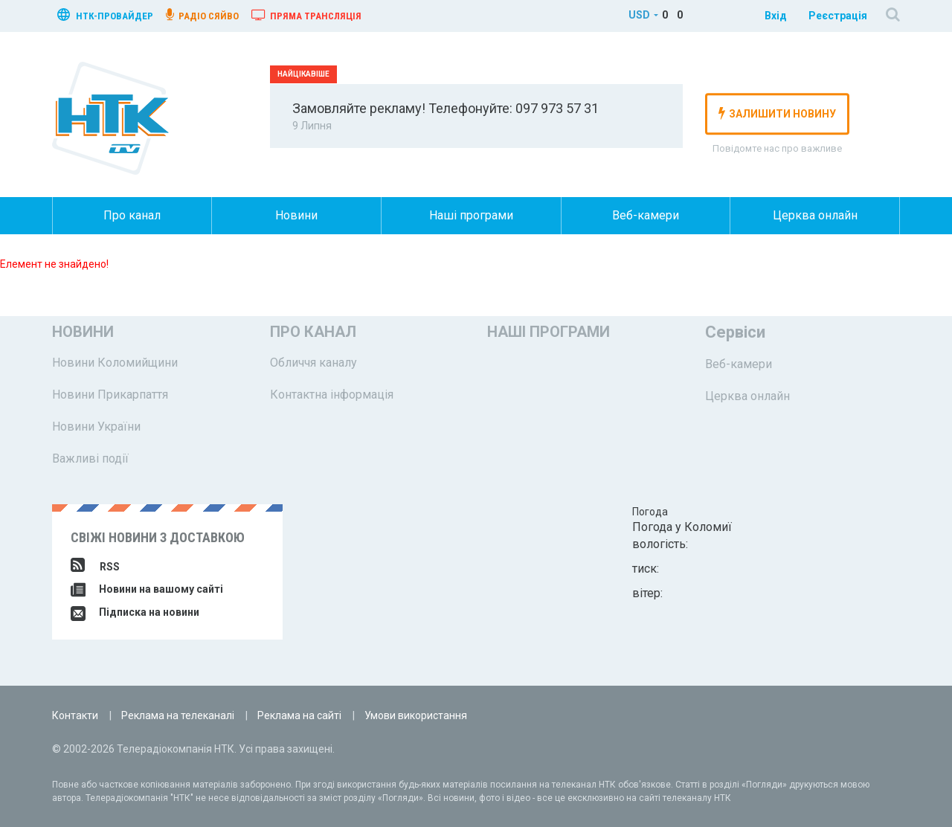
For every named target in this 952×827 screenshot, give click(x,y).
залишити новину (777, 113)
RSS (95, 567)
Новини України (96, 426)
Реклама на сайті (299, 715)
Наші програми (471, 215)
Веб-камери (645, 215)
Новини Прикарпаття (110, 394)
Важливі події (90, 458)
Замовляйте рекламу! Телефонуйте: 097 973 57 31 (445, 108)
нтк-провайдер (105, 14)
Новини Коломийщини (115, 362)
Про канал (132, 215)
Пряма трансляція (306, 15)
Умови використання (415, 715)
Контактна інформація (331, 394)
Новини (296, 215)
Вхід (776, 16)
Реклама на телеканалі (177, 715)
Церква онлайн (815, 215)
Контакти (75, 715)
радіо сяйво (202, 15)
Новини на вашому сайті (147, 589)
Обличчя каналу (313, 362)
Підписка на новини (135, 612)
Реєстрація (837, 16)
